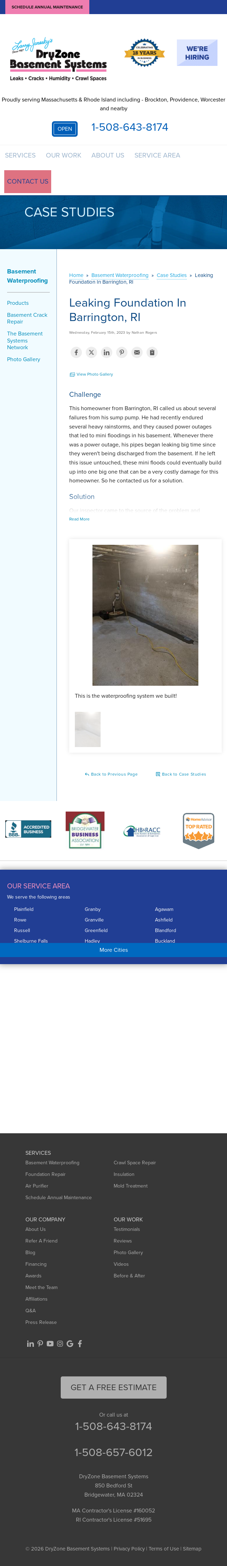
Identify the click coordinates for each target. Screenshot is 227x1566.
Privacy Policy (129, 1552)
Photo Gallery (23, 362)
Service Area (164, 158)
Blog (30, 1255)
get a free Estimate (114, 1390)
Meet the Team (41, 1290)
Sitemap (192, 1552)
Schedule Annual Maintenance (47, 7)
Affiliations (36, 1302)
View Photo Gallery (91, 377)
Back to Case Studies (181, 777)
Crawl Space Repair (135, 1165)
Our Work (66, 158)
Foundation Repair (45, 1177)
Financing (36, 1267)
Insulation (124, 1177)
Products (18, 305)
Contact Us (26, 184)
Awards (33, 1278)
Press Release (41, 1325)
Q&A (30, 1313)
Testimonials (127, 1232)
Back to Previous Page (111, 777)
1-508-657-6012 (113, 1455)
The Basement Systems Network (25, 343)
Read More (79, 522)
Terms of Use (164, 1552)
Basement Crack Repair (27, 321)
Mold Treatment (131, 1188)
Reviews (123, 1243)
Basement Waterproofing (27, 279)
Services (21, 158)
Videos (121, 1267)
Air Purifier (36, 1188)
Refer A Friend (41, 1243)
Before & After (129, 1278)
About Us (113, 158)
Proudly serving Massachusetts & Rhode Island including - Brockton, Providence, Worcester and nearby (113, 104)
